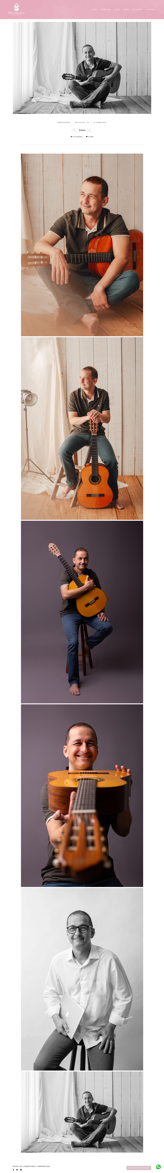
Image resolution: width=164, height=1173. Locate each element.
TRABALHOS (106, 9)
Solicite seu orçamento (138, 1168)
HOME (94, 9)
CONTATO (150, 9)
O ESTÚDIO (137, 9)
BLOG (117, 9)
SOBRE (126, 9)
